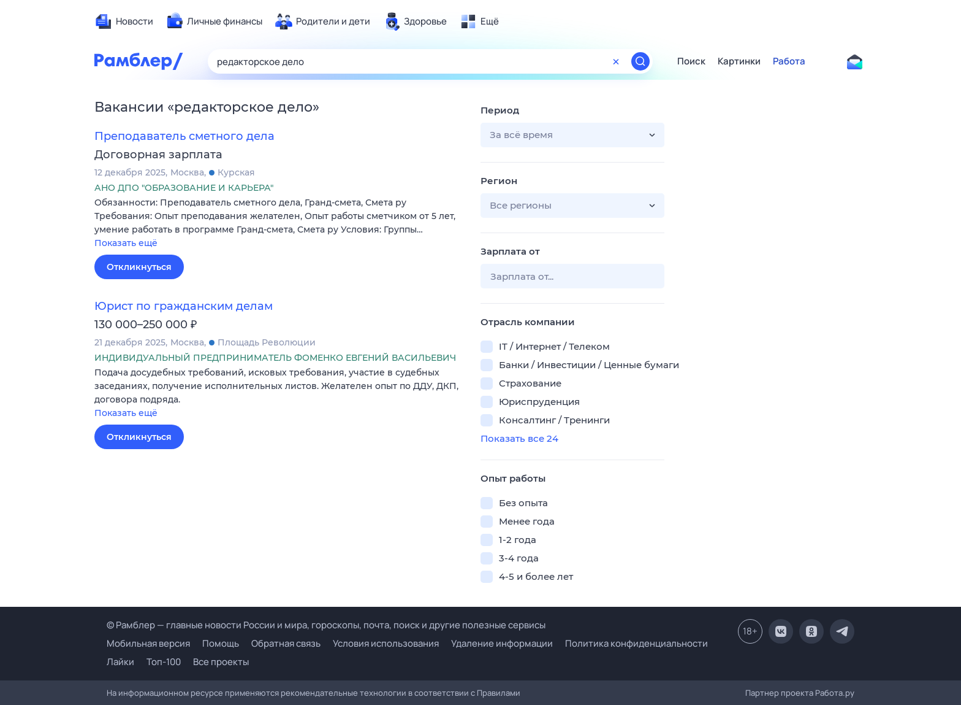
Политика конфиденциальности (636, 643)
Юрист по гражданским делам (183, 306)
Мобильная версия (148, 643)
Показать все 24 (519, 438)
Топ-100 (163, 661)
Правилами (498, 692)
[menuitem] (123, 21)
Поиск (691, 61)
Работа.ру (834, 692)
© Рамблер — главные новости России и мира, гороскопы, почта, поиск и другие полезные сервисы (326, 624)
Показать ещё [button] (126, 242)
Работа (789, 61)
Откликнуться (139, 266)
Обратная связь (286, 643)
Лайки (120, 661)
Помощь (220, 643)
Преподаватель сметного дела (184, 136)
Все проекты (221, 661)
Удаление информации (502, 643)
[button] (278, 224)
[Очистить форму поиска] (616, 61)
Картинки (739, 61)
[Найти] (640, 61)
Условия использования (386, 643)
